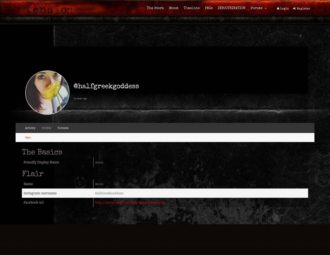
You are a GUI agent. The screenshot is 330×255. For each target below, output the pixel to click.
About (173, 8)
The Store (155, 8)
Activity (30, 128)
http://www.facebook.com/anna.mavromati (130, 202)
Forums (256, 8)
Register (303, 8)
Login (284, 8)
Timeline (192, 8)
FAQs (209, 8)
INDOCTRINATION (231, 8)
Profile (46, 128)
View (28, 137)
